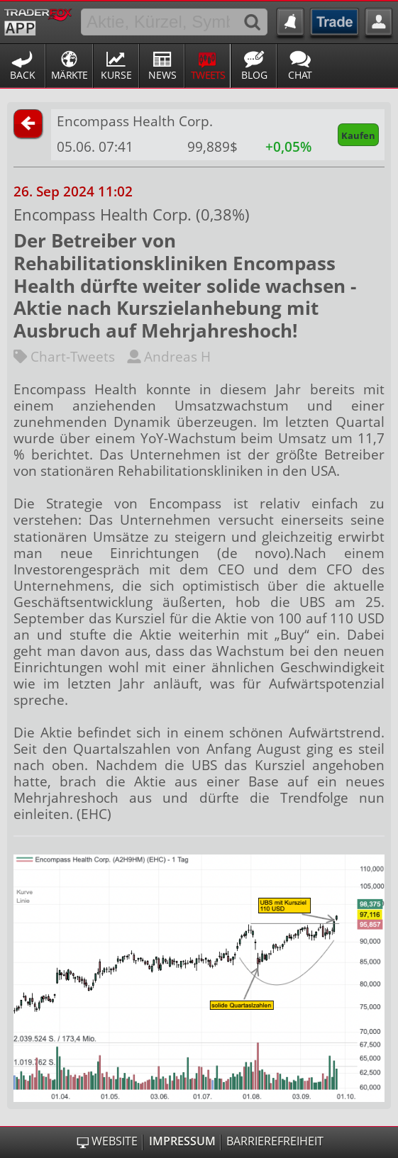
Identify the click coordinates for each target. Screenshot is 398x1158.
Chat (300, 75)
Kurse (116, 75)
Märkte (69, 75)
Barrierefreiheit (275, 1141)
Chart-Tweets (64, 356)
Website (115, 1141)
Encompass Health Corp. (135, 121)
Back (22, 75)
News (162, 75)
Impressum (182, 1141)
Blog (254, 75)
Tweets (208, 75)
